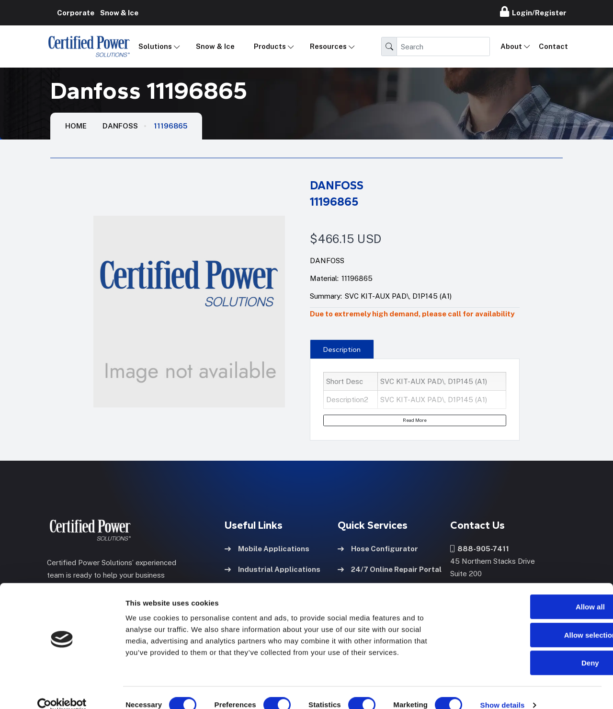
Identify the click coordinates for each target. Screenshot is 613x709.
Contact (553, 46)
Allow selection (533, 620)
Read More (415, 420)
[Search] (443, 46)
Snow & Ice (215, 46)
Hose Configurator (378, 548)
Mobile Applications (267, 548)
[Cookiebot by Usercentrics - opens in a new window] (62, 690)
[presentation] (342, 349)
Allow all (533, 592)
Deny (533, 648)
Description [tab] (342, 349)
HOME (76, 126)
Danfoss (120, 126)
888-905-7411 (479, 548)
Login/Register (533, 11)
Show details (502, 690)
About (511, 46)
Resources (328, 46)
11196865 (170, 126)
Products (270, 46)
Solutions (155, 46)
